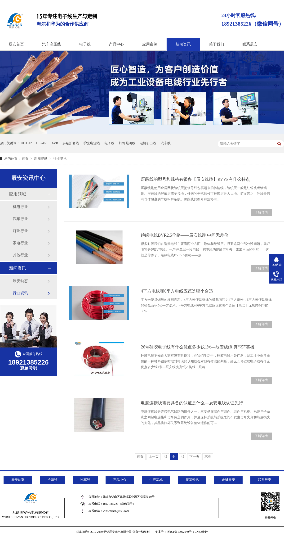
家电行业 (20, 243)
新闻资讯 (183, 44)
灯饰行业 (20, 231)
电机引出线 (148, 143)
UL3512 (26, 143)
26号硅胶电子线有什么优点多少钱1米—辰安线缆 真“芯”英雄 (197, 347)
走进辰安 (228, 480)
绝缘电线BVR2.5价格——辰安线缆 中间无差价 (184, 235)
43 (165, 456)
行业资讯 (60, 158)
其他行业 (20, 255)
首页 (25, 158)
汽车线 (166, 143)
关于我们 (216, 44)
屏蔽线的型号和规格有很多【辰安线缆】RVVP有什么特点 (195, 179)
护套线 (52, 480)
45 (182, 456)
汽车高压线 (51, 44)
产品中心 (116, 44)
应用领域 (17, 194)
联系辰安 (249, 44)
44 (174, 456)
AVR (55, 143)
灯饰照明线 (127, 143)
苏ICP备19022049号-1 (180, 531)
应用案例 (149, 44)
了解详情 (261, 212)
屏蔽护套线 (70, 143)
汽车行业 (20, 219)
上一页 (154, 456)
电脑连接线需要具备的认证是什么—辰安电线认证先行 (192, 403)
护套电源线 (92, 143)
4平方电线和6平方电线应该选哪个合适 (177, 291)
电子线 (85, 44)
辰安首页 (17, 480)
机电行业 (20, 207)
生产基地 (156, 480)
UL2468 (41, 143)
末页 (207, 456)
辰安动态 (20, 281)
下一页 (194, 456)
